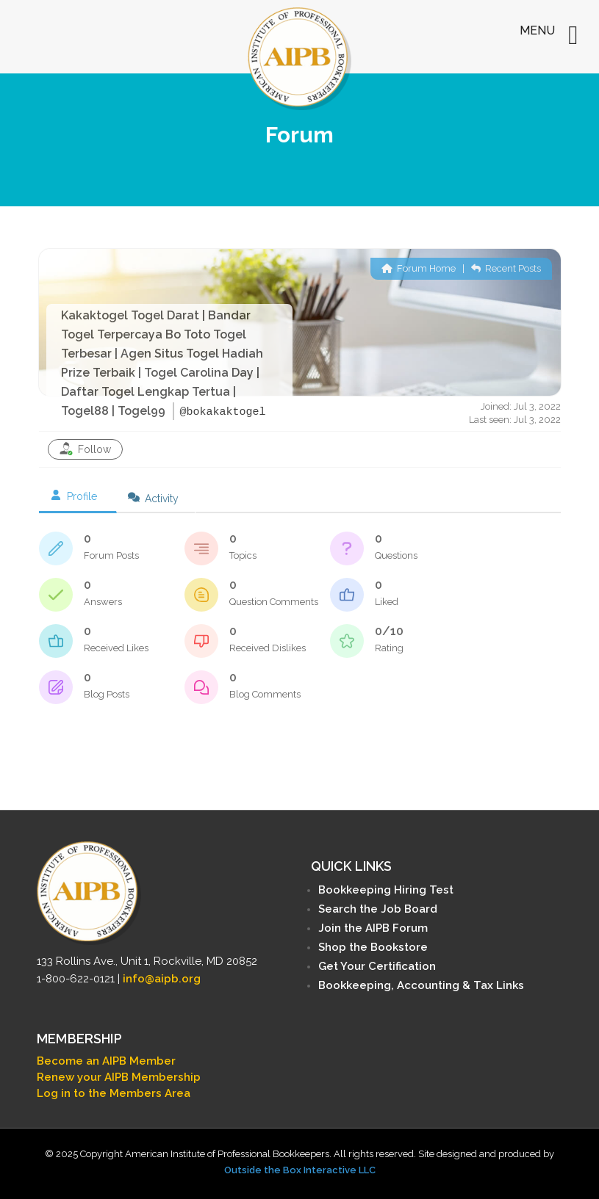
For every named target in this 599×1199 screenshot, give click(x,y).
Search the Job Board (377, 909)
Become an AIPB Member (106, 1061)
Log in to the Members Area (113, 1093)
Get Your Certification (377, 966)
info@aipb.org (162, 978)
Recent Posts (506, 268)
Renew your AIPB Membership (119, 1077)
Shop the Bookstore (373, 947)
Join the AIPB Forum (373, 928)
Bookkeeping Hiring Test (385, 889)
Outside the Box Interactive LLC (300, 1170)
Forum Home (418, 268)
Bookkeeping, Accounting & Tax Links (421, 985)
